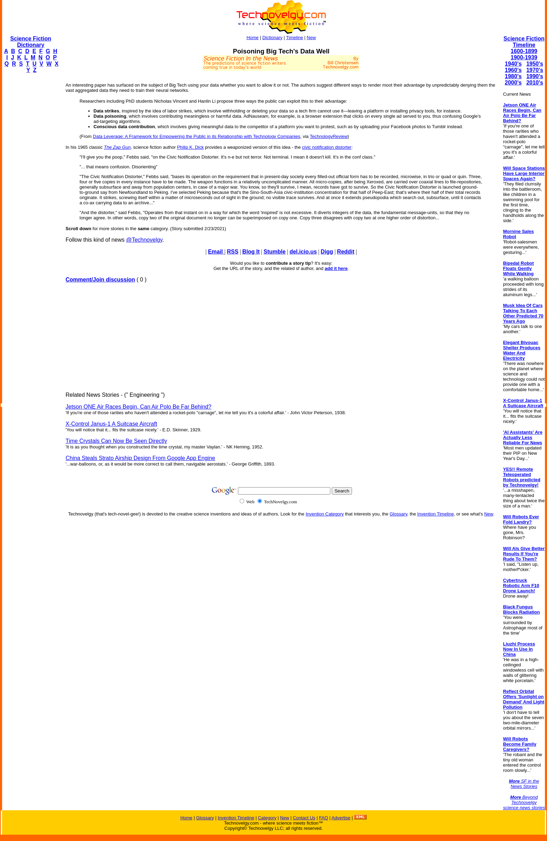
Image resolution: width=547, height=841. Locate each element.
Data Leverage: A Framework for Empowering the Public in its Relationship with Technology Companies (196, 136)
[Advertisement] (30, 183)
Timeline (294, 37)
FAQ (323, 817)
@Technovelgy (144, 240)
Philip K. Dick (190, 147)
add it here (336, 268)
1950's (534, 64)
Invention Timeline (435, 514)
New (311, 37)
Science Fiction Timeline (523, 42)
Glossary (398, 514)
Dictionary (272, 37)
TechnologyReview (328, 136)
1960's (513, 70)
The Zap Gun (117, 147)
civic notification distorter (327, 147)
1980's (513, 76)
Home (253, 37)
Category (267, 817)
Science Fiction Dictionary (30, 42)
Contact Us (304, 817)
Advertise (340, 817)
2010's (534, 83)
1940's (513, 64)
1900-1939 (524, 57)
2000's (513, 83)
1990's (534, 76)
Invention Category (325, 514)
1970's (534, 70)
